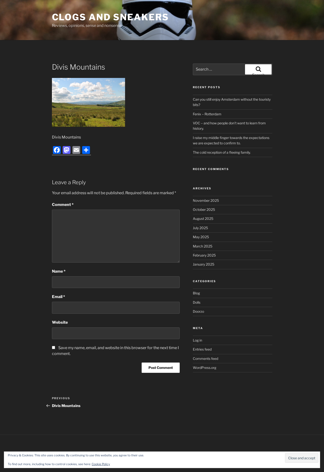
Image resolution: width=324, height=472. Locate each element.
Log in (197, 340)
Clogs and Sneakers (110, 17)
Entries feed (202, 349)
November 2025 (206, 200)
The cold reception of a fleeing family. (222, 152)
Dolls (196, 302)
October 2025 (204, 209)
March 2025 (202, 246)
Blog (196, 293)
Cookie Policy (101, 464)
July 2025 (200, 228)
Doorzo (198, 311)
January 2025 (203, 264)
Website (60, 322)
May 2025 (201, 237)
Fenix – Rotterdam (207, 114)
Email (58, 296)
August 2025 (203, 218)
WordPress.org (204, 367)
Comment (63, 204)
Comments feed (205, 358)
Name (59, 271)
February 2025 (204, 255)
